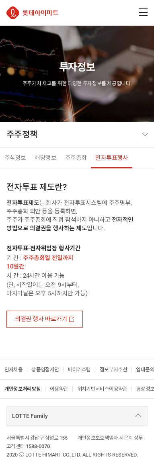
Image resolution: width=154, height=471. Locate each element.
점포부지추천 (113, 370)
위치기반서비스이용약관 (102, 389)
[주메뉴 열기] (143, 12)
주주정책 (21, 134)
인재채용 (13, 370)
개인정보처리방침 (22, 389)
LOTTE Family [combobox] (30, 416)
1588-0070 (38, 446)
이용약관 (59, 389)
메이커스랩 (79, 370)
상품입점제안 (45, 370)
